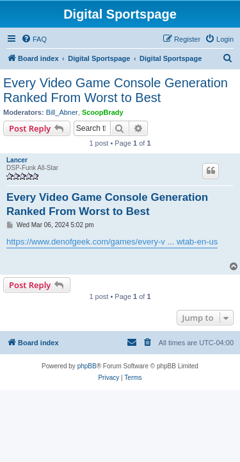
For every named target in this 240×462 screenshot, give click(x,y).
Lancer (17, 160)
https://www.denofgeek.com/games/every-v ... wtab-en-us (112, 241)
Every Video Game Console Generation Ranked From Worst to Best (115, 90)
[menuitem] (34, 39)
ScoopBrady (103, 112)
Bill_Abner (62, 112)
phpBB (87, 366)
